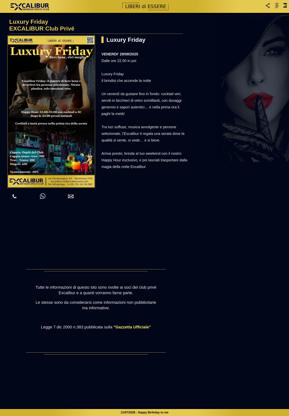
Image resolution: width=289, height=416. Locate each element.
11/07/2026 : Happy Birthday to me (144, 412)
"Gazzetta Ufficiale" (132, 327)
